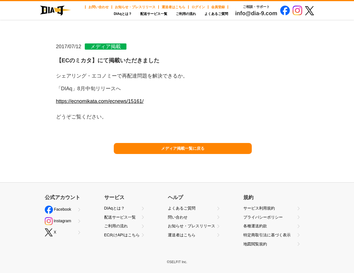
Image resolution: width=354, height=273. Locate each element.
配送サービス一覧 (153, 14)
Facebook (58, 210)
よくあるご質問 (216, 14)
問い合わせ (178, 217)
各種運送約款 (255, 226)
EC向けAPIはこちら (122, 235)
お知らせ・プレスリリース (135, 7)
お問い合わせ (98, 7)
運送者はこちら (173, 7)
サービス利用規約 (259, 208)
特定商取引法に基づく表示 (267, 235)
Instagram (58, 221)
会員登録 (218, 7)
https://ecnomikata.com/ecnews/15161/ (100, 101)
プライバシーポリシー (263, 217)
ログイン (198, 7)
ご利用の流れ (186, 14)
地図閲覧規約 (255, 244)
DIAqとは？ (123, 14)
